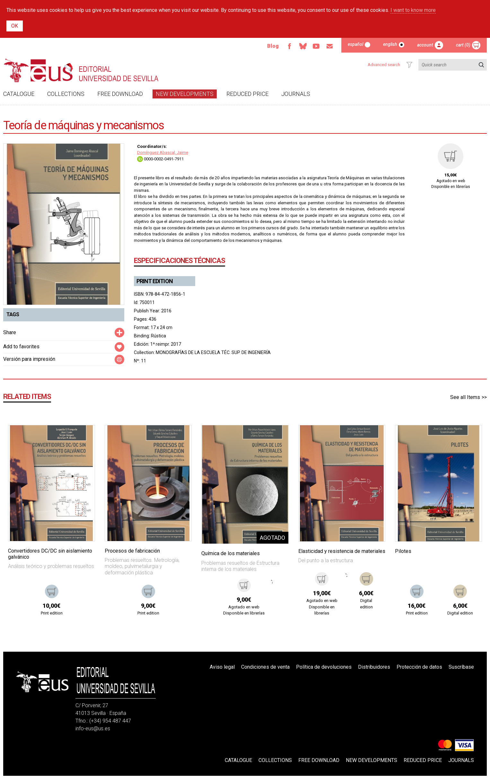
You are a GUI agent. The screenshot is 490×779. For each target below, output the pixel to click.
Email (330, 46)
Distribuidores (374, 667)
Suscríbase (461, 667)
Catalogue (18, 93)
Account (425, 44)
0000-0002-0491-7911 (160, 159)
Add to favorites (21, 346)
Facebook (289, 46)
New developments (185, 93)
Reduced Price (247, 93)
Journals (295, 93)
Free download (120, 93)
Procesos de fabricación (132, 551)
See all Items (465, 397)
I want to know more (413, 10)
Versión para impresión (29, 359)
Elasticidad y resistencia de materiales (341, 551)
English (390, 44)
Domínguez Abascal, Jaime (162, 152)
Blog (273, 46)
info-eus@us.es (92, 728)
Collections (65, 93)
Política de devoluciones (324, 667)
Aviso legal (222, 667)
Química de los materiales (230, 553)
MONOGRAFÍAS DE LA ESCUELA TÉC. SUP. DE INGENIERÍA (213, 352)
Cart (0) (463, 44)
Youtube (316, 46)
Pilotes (403, 551)
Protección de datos (419, 667)
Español (355, 44)
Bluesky (303, 46)
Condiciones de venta (265, 667)
